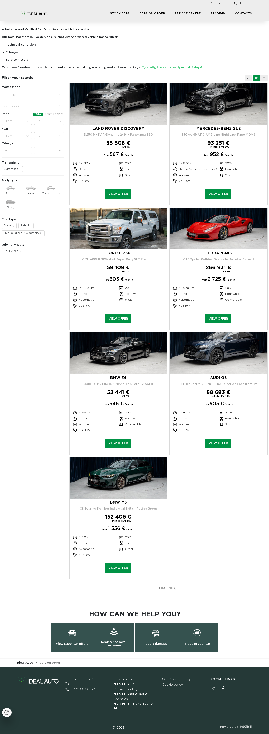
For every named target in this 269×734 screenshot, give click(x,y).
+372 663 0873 (80, 689)
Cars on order (152, 13)
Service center (125, 681)
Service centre (188, 13)
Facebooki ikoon (223, 688)
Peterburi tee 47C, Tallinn (79, 681)
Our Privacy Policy (176, 679)
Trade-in (217, 13)
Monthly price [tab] (54, 114)
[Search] (235, 3)
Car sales (134, 703)
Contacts (243, 13)
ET (242, 3)
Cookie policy (172, 684)
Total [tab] (38, 114)
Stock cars (120, 13)
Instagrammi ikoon (213, 688)
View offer (118, 194)
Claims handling (130, 691)
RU (250, 3)
